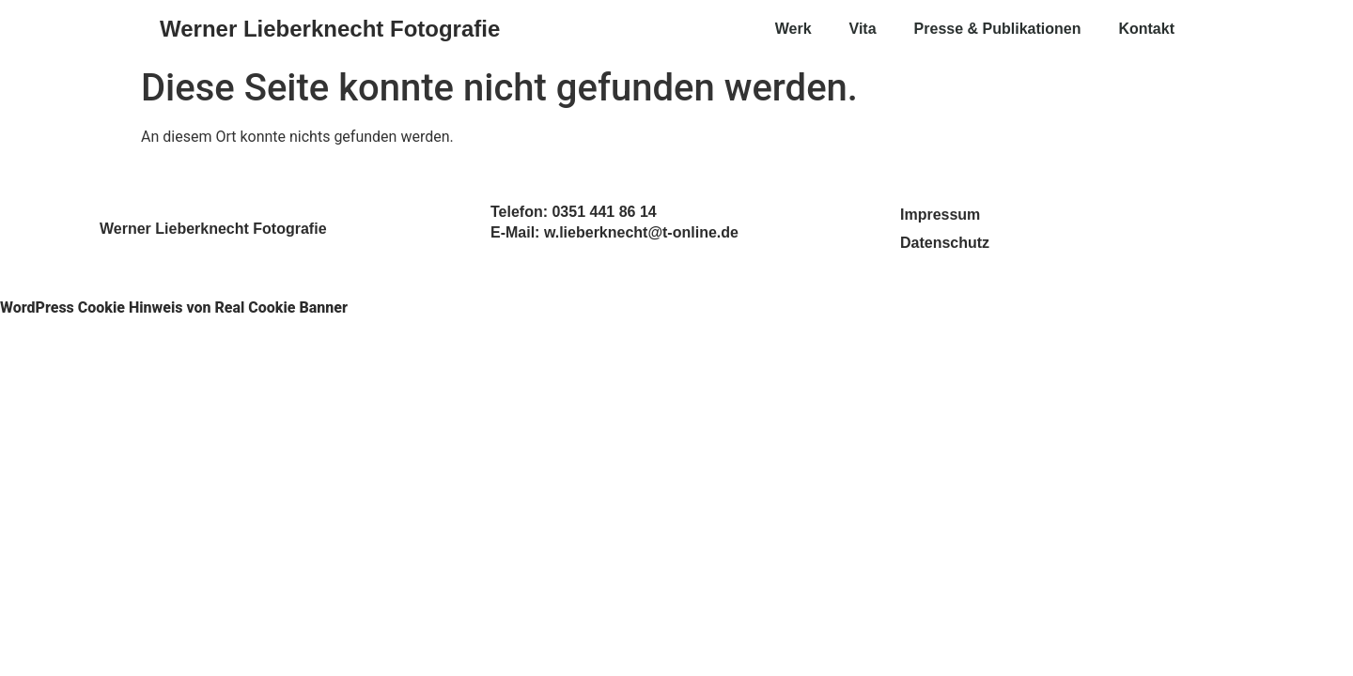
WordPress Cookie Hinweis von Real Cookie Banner (174, 307)
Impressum (940, 215)
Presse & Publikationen (997, 29)
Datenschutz (944, 243)
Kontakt (1146, 29)
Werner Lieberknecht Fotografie (330, 28)
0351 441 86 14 (604, 212)
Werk (793, 29)
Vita (863, 29)
